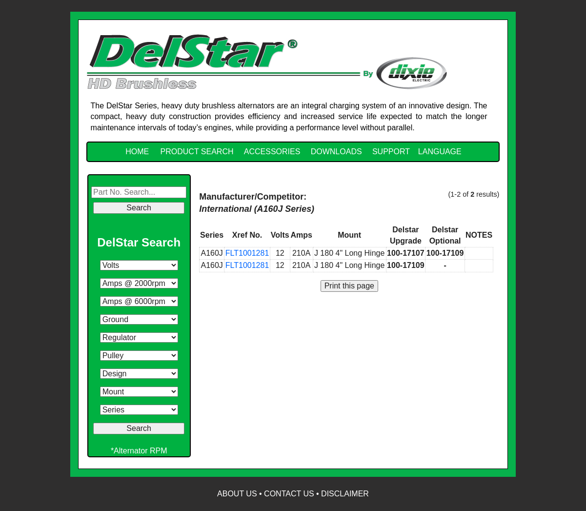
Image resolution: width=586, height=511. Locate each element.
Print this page (349, 286)
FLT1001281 (247, 253)
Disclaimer (345, 494)
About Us (237, 494)
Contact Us (289, 494)
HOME (137, 151)
